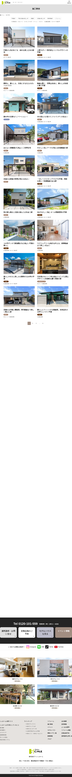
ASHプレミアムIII (31, 726)
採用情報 (64, 724)
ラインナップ (28, 721)
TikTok (51, 647)
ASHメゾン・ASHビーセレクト (35, 733)
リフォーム (51, 721)
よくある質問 (65, 727)
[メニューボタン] (69, 2)
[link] (31, 647)
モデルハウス (51, 730)
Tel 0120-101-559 (25, 623)
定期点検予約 (65, 733)
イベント (50, 727)
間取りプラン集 (52, 733)
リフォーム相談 (66, 730)
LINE (42, 647)
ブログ (49, 739)
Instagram (33, 647)
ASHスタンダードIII (32, 728)
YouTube (61, 647)
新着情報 (50, 736)
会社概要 (64, 721)
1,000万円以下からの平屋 (33, 731)
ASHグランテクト (31, 724)
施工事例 (50, 724)
